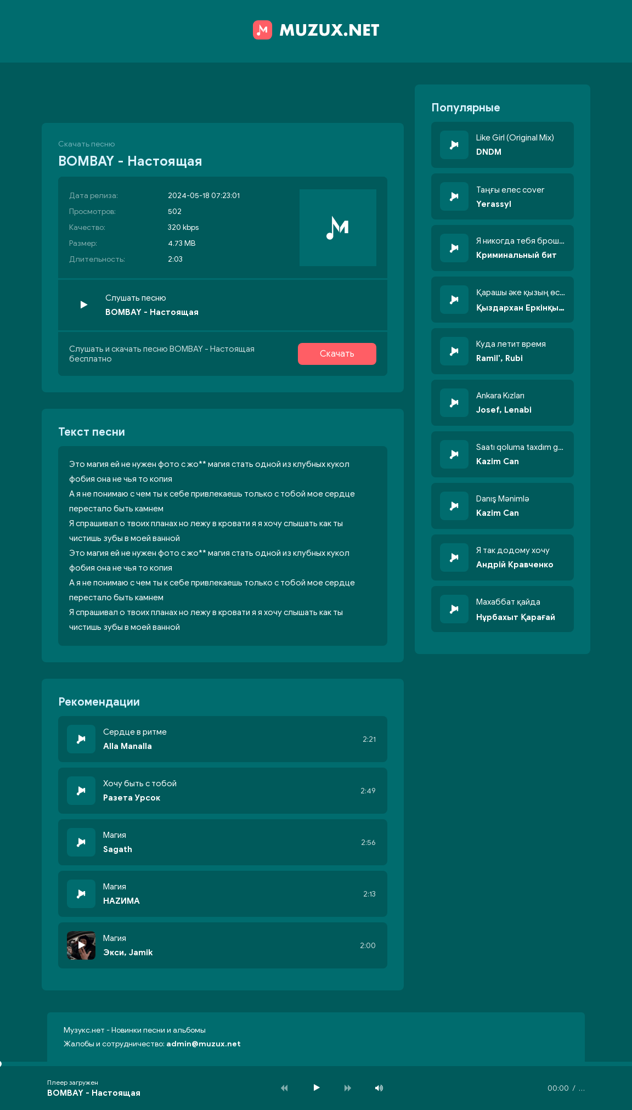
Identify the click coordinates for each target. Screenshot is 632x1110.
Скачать (337, 353)
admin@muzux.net (203, 1044)
